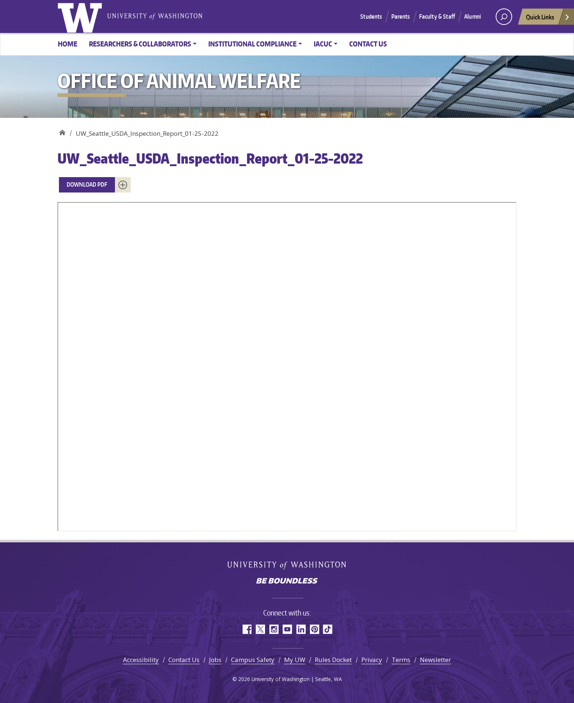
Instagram (274, 629)
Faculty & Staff (437, 16)
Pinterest (314, 629)
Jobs (215, 659)
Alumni (472, 16)
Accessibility (141, 659)
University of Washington (81, 16)
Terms (401, 659)
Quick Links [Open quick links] (548, 19)
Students (371, 16)
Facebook (246, 629)
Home (67, 43)
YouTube (287, 629)
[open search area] (504, 16)
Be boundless (287, 581)
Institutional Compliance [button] (252, 43)
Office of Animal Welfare (62, 131)
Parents (400, 16)
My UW (294, 659)
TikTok (328, 629)
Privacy (371, 659)
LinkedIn (301, 629)
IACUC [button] (323, 43)
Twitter (260, 629)
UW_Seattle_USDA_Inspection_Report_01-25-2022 (210, 158)
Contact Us (368, 43)
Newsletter (435, 659)
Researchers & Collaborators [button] (140, 43)
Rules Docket (333, 659)
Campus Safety (253, 659)
